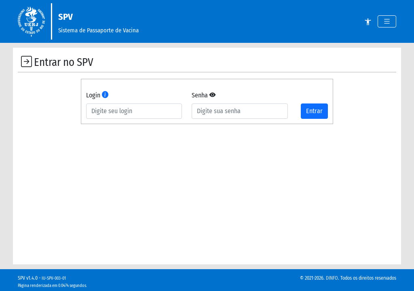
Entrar (314, 111)
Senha (203, 95)
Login (97, 95)
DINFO (332, 278)
